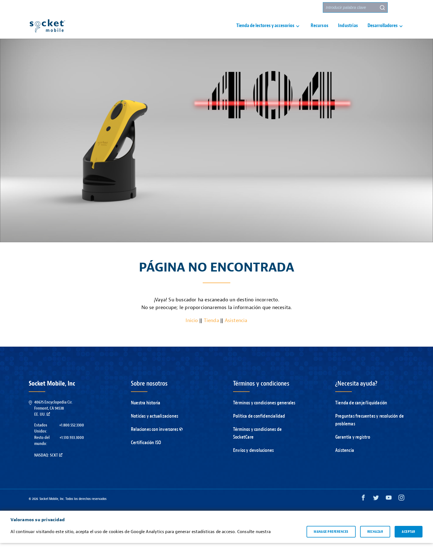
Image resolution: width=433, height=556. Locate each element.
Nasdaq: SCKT (48, 468)
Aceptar (408, 544)
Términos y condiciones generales (264, 416)
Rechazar (375, 544)
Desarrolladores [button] (383, 32)
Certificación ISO (146, 455)
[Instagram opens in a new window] (401, 512)
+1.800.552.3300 (71, 438)
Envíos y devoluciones (253, 463)
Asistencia (259, 7)
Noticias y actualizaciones (154, 429)
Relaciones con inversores (157, 442)
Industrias (348, 32)
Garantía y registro (352, 450)
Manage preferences (331, 544)
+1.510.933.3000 (71, 450)
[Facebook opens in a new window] (363, 512)
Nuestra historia (145, 416)
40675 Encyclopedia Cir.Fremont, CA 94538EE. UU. (53, 421)
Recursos (319, 32)
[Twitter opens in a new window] (376, 512)
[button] (399, 7)
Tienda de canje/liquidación (361, 416)
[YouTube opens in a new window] (389, 512)
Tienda (211, 333)
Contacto (286, 7)
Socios (310, 7)
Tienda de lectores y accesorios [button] (265, 32)
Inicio (192, 333)
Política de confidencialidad (259, 429)
